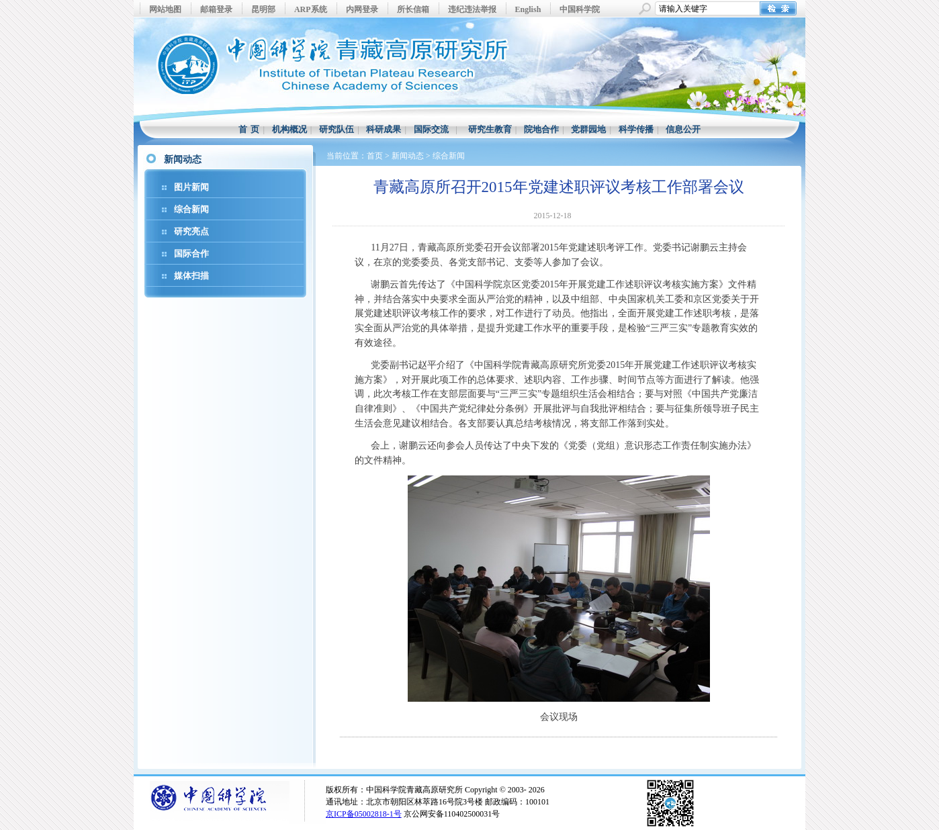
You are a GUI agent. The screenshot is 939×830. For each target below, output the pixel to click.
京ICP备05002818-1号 (364, 814)
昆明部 (263, 9)
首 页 (248, 129)
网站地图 (165, 9)
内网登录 (362, 9)
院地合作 (541, 129)
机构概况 (289, 129)
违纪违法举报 (472, 9)
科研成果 (383, 129)
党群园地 (588, 129)
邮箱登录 (216, 9)
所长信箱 (413, 9)
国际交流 (431, 129)
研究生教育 (490, 129)
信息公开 (683, 129)
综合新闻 (191, 209)
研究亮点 (191, 231)
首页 (375, 155)
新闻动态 (408, 155)
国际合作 (191, 253)
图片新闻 (191, 187)
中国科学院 (580, 9)
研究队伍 (336, 129)
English (528, 9)
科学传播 (636, 129)
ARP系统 (310, 9)
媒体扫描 (191, 276)
